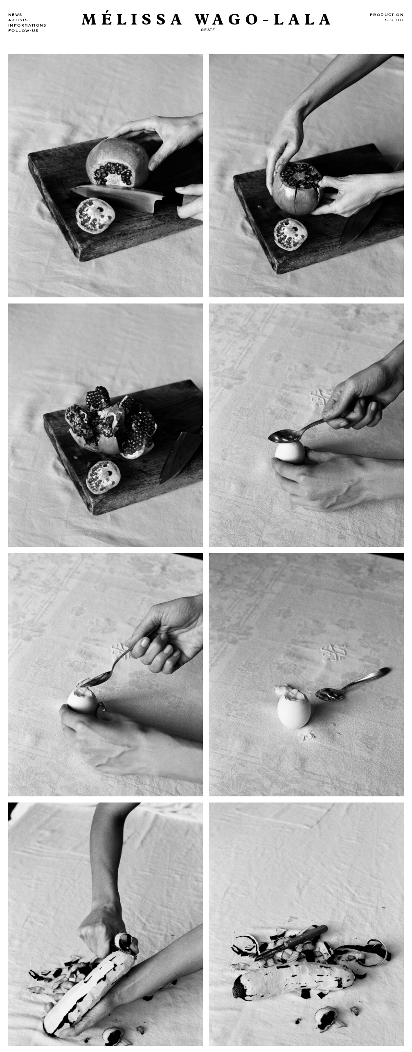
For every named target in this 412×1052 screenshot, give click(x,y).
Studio (394, 20)
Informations (27, 25)
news (15, 14)
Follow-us (23, 30)
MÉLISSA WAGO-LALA (208, 19)
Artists (18, 20)
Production (387, 14)
